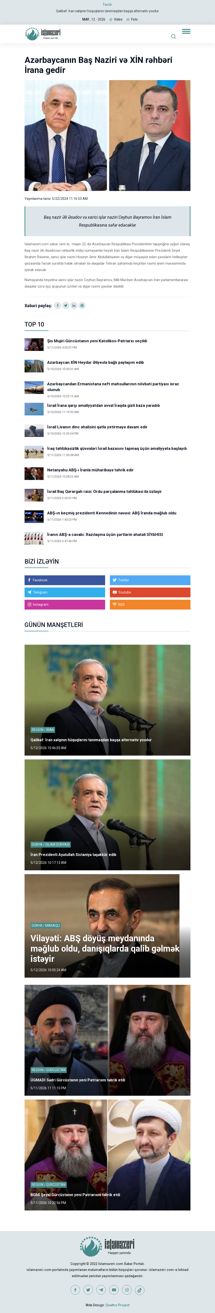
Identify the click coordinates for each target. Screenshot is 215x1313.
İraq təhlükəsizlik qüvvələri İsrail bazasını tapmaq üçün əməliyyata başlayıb (117, 448)
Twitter (123, 580)
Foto (134, 19)
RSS (121, 604)
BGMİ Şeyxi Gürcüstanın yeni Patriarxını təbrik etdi (75, 1195)
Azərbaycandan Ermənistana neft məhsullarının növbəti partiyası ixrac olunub (113, 386)
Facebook (40, 580)
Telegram (40, 592)
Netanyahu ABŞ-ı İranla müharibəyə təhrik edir (90, 470)
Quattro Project (117, 1305)
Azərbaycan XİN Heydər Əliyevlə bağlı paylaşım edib (95, 362)
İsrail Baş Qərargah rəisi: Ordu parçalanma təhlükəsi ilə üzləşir (104, 491)
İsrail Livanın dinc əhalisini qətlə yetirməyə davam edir (97, 427)
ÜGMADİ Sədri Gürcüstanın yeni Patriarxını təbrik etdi (78, 1080)
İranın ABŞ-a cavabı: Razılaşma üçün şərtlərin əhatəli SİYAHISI (105, 534)
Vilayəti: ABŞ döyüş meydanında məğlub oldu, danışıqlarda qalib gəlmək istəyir (105, 948)
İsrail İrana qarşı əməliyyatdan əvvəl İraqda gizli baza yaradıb (103, 405)
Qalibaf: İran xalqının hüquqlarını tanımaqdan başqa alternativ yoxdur (107, 11)
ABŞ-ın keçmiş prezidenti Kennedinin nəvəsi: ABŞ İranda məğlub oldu (111, 513)
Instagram (40, 604)
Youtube (124, 592)
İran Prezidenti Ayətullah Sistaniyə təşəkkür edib (73, 854)
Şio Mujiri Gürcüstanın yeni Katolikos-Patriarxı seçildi (97, 340)
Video (118, 19)
